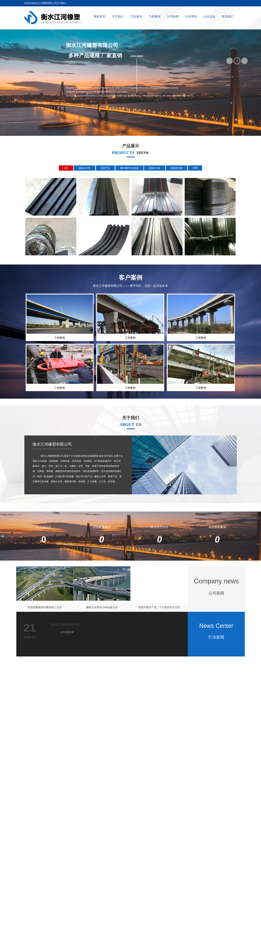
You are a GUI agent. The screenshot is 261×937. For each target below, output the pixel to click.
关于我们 (118, 16)
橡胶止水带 (84, 168)
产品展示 (136, 16)
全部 (66, 168)
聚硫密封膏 (176, 168)
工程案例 (154, 16)
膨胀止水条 (154, 168)
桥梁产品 (105, 168)
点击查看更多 (67, 632)
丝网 (195, 168)
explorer (137, 56)
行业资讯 (191, 16)
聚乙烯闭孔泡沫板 (129, 168)
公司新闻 (173, 16)
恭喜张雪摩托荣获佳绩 (65, 624)
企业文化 (209, 16)
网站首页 (99, 16)
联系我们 (228, 16)
